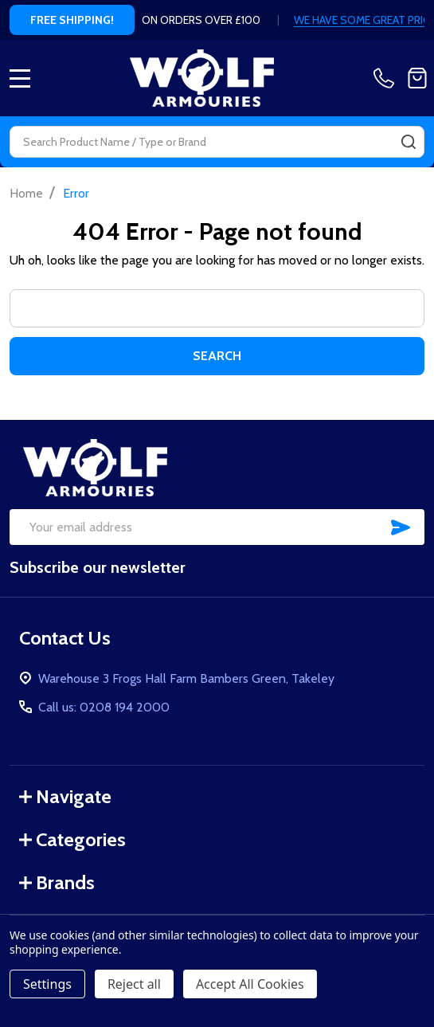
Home (26, 193)
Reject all (134, 984)
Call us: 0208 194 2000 (104, 707)
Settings (47, 984)
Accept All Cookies (250, 984)
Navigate (65, 796)
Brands (57, 882)
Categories (72, 839)
